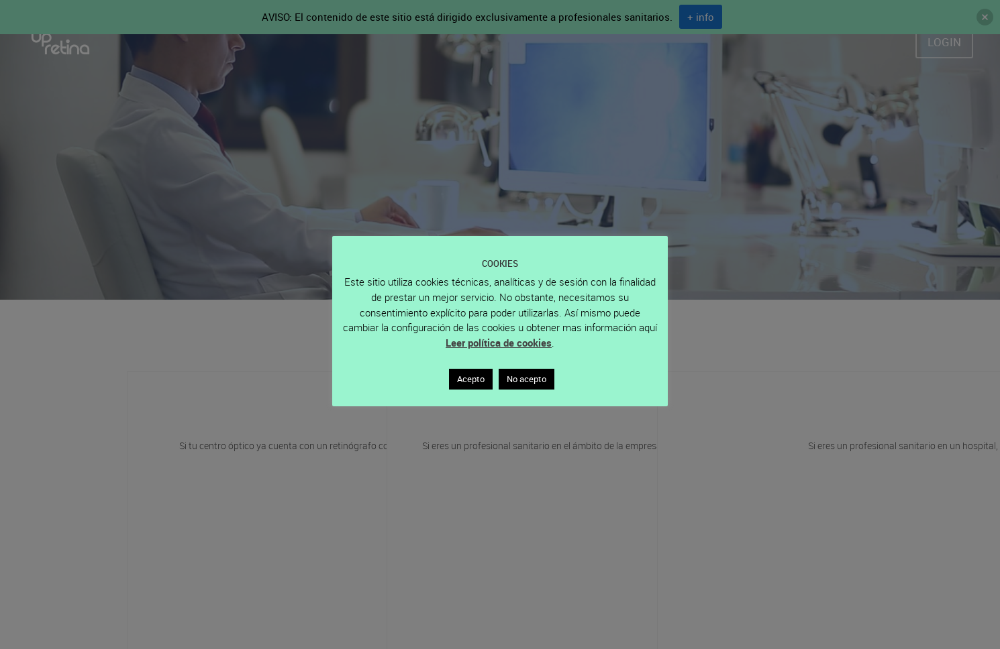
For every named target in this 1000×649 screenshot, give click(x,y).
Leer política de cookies (499, 342)
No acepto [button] (526, 379)
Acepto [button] (471, 379)
